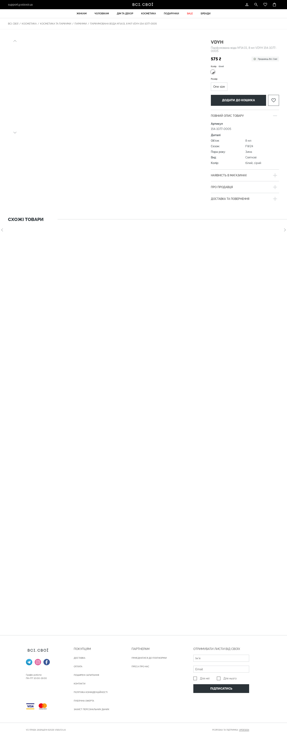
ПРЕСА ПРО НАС (140, 666)
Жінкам (81, 13)
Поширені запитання (86, 675)
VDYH (217, 42)
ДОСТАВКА (79, 658)
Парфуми (81, 23)
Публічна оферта (84, 701)
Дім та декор (125, 13)
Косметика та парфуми (55, 23)
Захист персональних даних (91, 709)
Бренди (205, 13)
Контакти (79, 683)
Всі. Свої (13, 23)
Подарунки (171, 13)
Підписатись (221, 688)
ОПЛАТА (78, 666)
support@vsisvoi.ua (20, 4)
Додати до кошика (238, 100)
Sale (190, 13)
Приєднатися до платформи (149, 658)
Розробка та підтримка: (230, 730)
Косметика (148, 13)
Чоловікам (101, 13)
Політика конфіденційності (91, 692)
